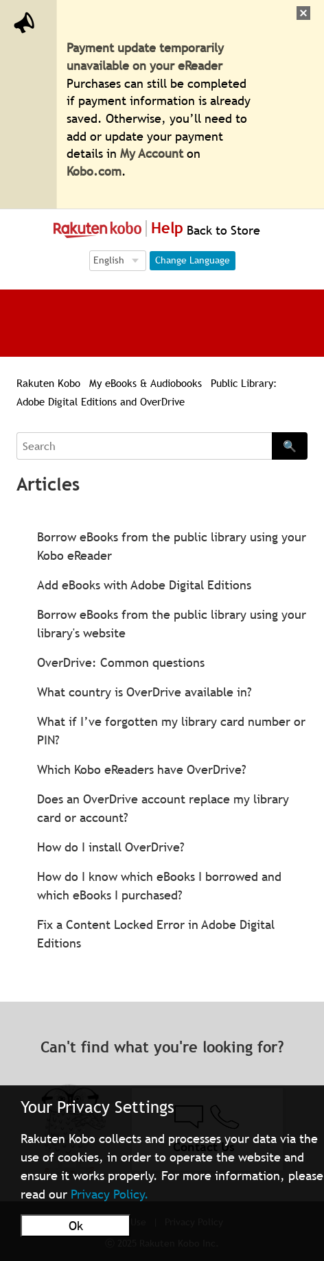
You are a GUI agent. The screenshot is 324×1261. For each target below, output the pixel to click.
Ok (76, 1226)
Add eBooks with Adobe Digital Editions (144, 585)
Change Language (192, 260)
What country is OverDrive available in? (144, 692)
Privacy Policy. (110, 1194)
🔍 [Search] (290, 445)
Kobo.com (94, 171)
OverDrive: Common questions (121, 662)
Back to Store (221, 230)
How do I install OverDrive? (111, 847)
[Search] (144, 446)
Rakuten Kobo (48, 383)
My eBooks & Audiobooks (145, 383)
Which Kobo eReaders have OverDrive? (141, 769)
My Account (151, 153)
